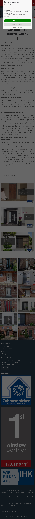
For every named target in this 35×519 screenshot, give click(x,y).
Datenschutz (15, 27)
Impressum (20, 27)
